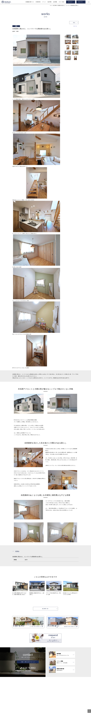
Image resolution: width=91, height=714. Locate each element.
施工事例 (49, 1)
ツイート (75, 26)
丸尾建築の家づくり (29, 1)
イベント (44, 1)
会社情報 (55, 1)
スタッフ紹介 (61, 1)
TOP (89, 711)
